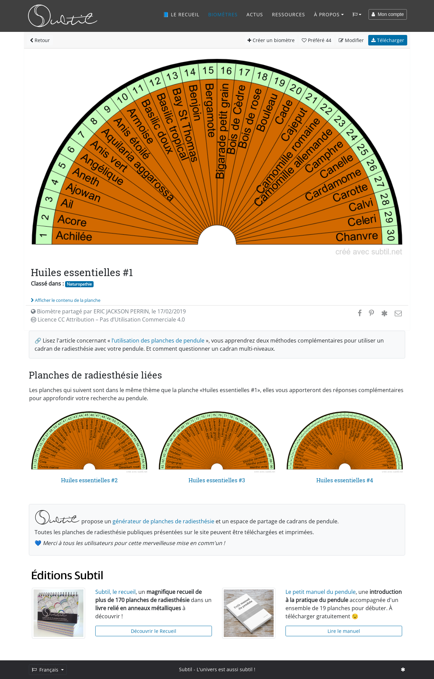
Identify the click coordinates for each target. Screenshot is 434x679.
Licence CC (108, 319)
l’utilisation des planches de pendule (158, 340)
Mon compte (388, 14)
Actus (254, 14)
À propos (327, 14)
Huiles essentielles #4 (344, 480)
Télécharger (387, 40)
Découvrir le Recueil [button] (153, 631)
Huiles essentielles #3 (217, 480)
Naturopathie (79, 284)
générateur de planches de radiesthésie (163, 521)
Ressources (288, 14)
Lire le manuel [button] (344, 631)
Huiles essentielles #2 (89, 480)
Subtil (185, 669)
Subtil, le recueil (115, 592)
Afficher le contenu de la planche (65, 300)
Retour (40, 40)
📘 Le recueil (181, 14)
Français (46, 669)
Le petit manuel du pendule (320, 592)
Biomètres (223, 14)
